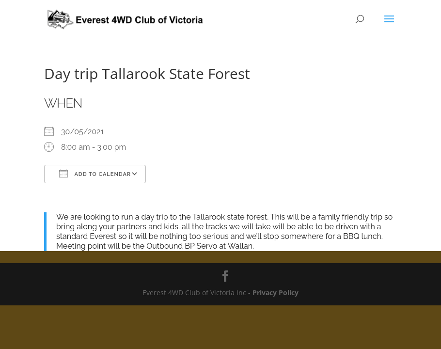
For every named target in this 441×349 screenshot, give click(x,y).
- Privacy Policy (272, 292)
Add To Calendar (95, 173)
